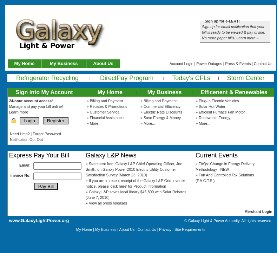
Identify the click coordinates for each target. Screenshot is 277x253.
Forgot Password (47, 134)
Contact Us (263, 63)
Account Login (181, 63)
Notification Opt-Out (26, 139)
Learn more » (247, 38)
